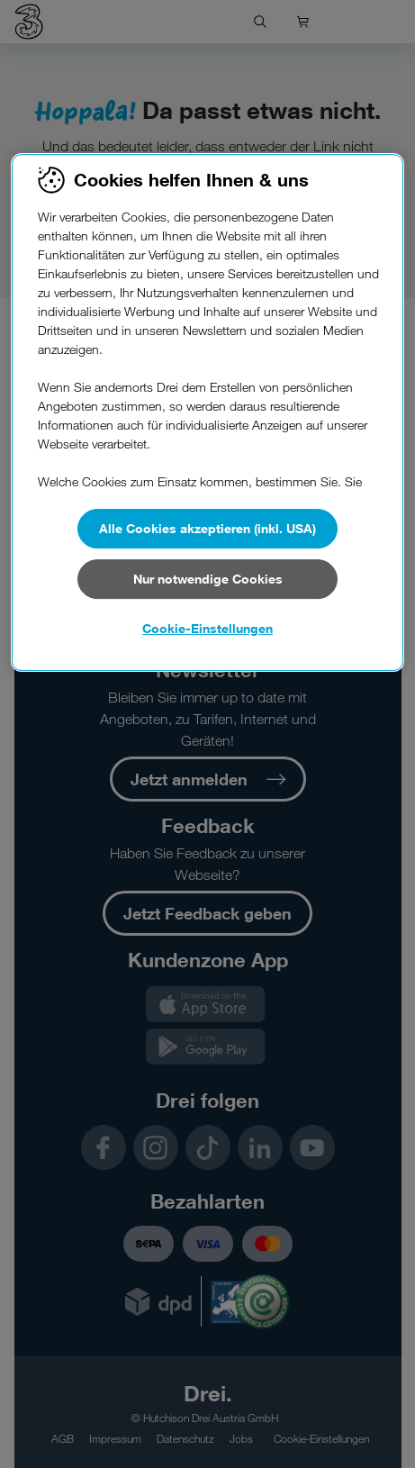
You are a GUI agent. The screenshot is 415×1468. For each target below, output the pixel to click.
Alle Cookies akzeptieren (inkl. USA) (207, 528)
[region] (208, 412)
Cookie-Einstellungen (207, 628)
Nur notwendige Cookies (208, 578)
